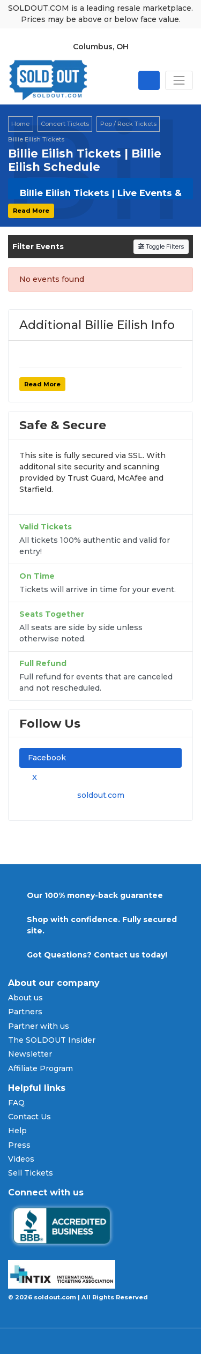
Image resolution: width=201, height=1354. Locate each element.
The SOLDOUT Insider (51, 1040)
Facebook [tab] (47, 757)
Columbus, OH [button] (101, 46)
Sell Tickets (30, 1173)
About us (25, 998)
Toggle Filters (161, 246)
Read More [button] (31, 210)
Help (17, 1130)
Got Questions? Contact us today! (97, 955)
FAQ (16, 1103)
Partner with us (38, 1026)
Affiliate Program (40, 1068)
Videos (21, 1159)
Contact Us (29, 1116)
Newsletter (30, 1054)
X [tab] (32, 777)
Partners (25, 1011)
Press (19, 1145)
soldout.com (100, 795)
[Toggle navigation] (179, 80)
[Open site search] (149, 80)
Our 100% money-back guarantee (95, 895)
